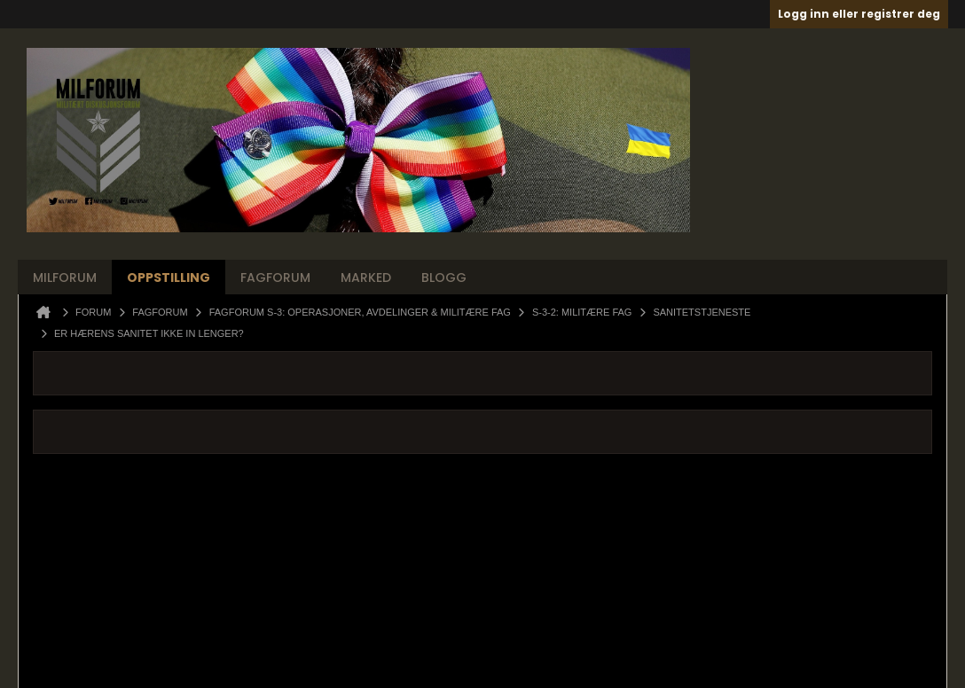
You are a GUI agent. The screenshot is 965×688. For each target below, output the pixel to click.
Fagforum (275, 277)
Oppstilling (168, 277)
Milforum (65, 277)
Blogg (444, 277)
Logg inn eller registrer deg (859, 13)
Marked (366, 277)
